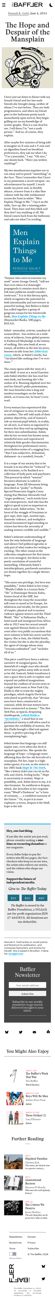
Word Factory (32, 1084)
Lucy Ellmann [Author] (33, 1119)
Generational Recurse (33, 1181)
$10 (13, 898)
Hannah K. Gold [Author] (18, 13)
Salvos (29, 1104)
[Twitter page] (43, 1278)
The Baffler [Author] (32, 1081)
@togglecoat (15, 954)
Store (12, 1248)
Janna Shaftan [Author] (33, 1212)
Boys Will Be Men (37, 1096)
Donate (32, 1236)
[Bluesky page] (43, 1266)
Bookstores (15, 1242)
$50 (27, 898)
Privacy (32, 1242)
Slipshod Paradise (36, 1158)
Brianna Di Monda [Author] (35, 1187)
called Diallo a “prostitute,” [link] (22, 717)
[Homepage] (27, 5)
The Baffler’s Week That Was (37, 1075)
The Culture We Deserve (34, 1206)
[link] (27, 250)
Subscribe (33, 1248)
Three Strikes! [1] (36, 1115)
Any (41, 898)
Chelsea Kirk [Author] (32, 1162)
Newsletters (15, 1236)
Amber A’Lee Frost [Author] (36, 1100)
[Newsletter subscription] (27, 993)
